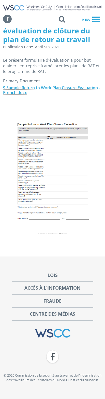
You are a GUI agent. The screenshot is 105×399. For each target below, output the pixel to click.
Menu (91, 19)
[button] (62, 19)
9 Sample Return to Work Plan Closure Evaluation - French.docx (51, 90)
